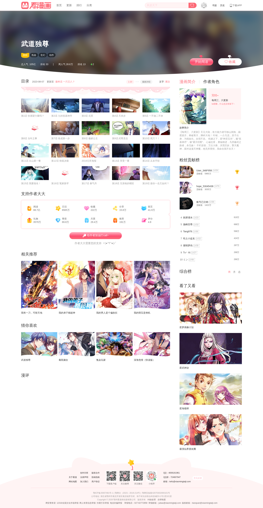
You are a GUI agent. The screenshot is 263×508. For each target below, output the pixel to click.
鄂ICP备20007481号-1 (103, 493)
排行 (79, 5)
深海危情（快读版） (144, 360)
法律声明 (84, 477)
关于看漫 (73, 477)
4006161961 (174, 473)
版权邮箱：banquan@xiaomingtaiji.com (199, 503)
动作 (51, 55)
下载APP (235, 5)
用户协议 (96, 481)
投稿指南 (96, 477)
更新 (69, 5)
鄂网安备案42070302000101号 (156, 493)
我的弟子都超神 (67, 312)
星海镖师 (184, 408)
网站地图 (73, 481)
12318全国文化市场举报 (67, 503)
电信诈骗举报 (116, 503)
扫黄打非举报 (103, 503)
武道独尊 (26, 360)
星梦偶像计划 (186, 327)
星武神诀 (184, 367)
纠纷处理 (152, 499)
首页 (59, 5)
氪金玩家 (101, 360)
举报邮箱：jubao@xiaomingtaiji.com (164, 503)
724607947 (176, 477)
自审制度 (162, 499)
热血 (34, 55)
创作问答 (84, 473)
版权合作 (96, 473)
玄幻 (42, 55)
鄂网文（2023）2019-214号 (127, 493)
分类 (89, 5)
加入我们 (84, 481)
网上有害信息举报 (88, 503)
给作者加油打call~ (95, 236)
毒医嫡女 (63, 360)
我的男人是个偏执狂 (106, 312)
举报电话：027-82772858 (135, 503)
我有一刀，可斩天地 (31, 312)
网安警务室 (51, 503)
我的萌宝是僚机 (142, 312)
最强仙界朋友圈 (187, 449)
